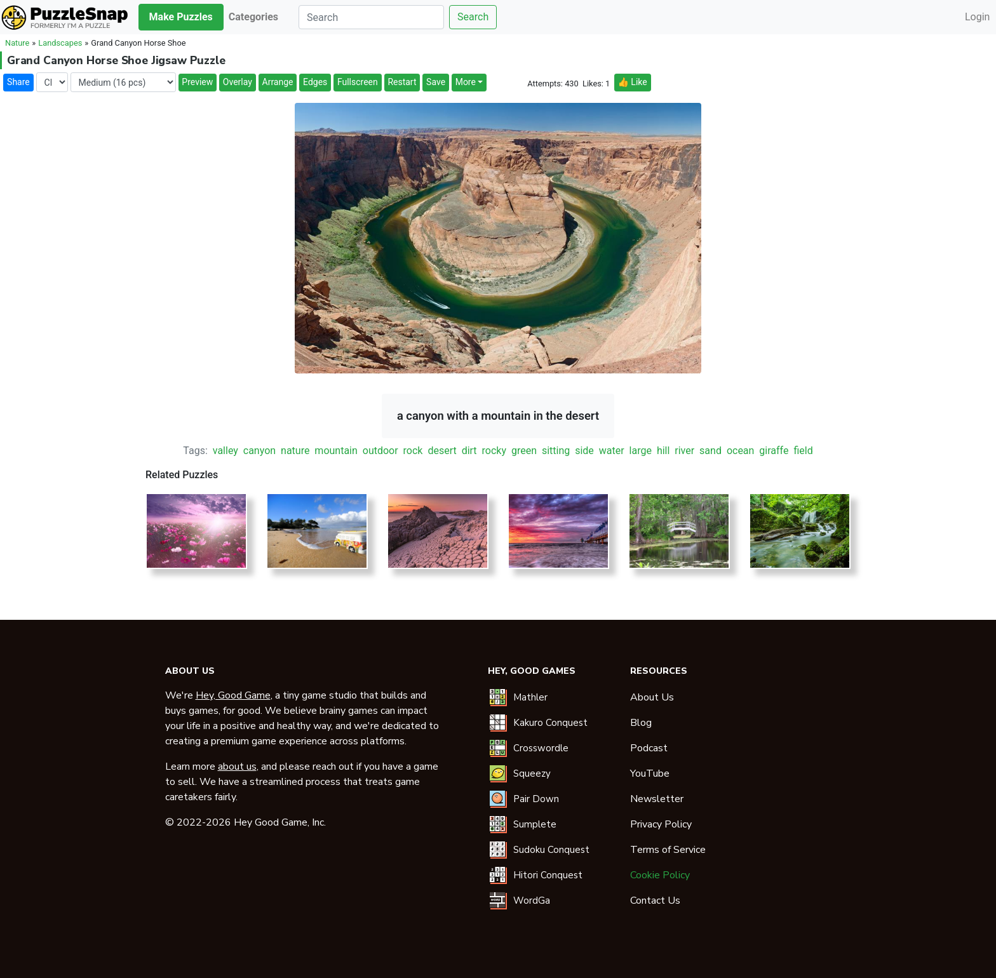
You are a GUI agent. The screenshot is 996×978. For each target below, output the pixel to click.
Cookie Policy (660, 875)
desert (441, 451)
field (802, 451)
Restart (401, 82)
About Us (652, 697)
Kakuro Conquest (550, 722)
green (524, 451)
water (611, 451)
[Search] (371, 17)
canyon (259, 451)
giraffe (773, 451)
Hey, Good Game (233, 695)
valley (225, 451)
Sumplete (534, 824)
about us (237, 767)
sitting (556, 451)
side (584, 451)
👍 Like (632, 82)
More (465, 82)
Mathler (530, 697)
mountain (335, 451)
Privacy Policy (661, 824)
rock (413, 451)
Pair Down (536, 799)
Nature (17, 43)
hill (663, 451)
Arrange (277, 82)
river (684, 451)
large (640, 451)
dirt (469, 451)
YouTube (650, 773)
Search (472, 17)
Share (18, 82)
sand (710, 451)
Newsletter (656, 799)
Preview (197, 82)
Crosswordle (541, 748)
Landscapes (60, 43)
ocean (741, 451)
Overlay (237, 82)
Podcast (649, 748)
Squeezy (532, 773)
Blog (641, 723)
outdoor (380, 451)
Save (435, 82)
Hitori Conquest (547, 875)
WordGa (531, 900)
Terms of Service (668, 850)
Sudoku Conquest (551, 849)
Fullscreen (357, 82)
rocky (494, 451)
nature (295, 451)
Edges (315, 82)
